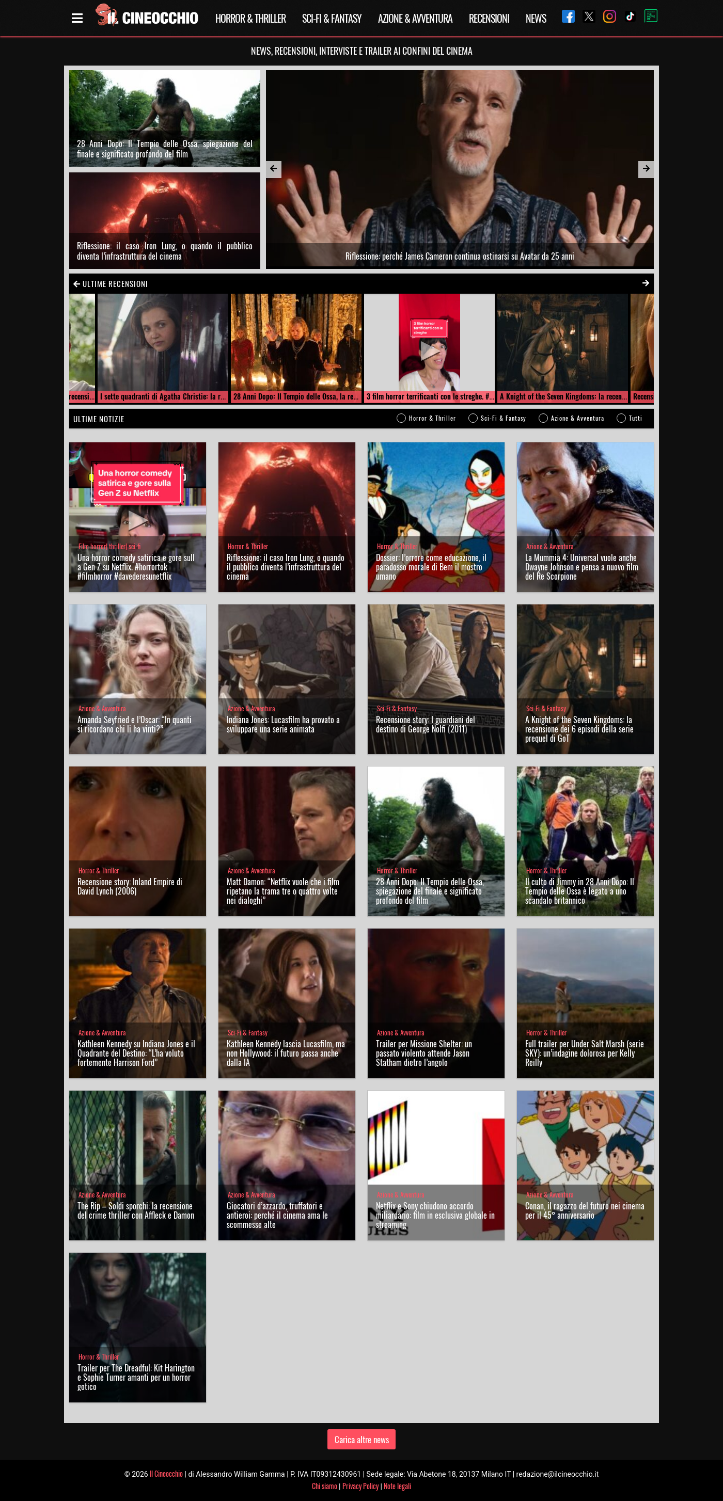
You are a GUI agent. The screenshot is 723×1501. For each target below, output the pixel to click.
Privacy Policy (360, 1485)
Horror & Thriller (250, 18)
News (536, 18)
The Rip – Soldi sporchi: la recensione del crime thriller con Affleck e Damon (135, 1210)
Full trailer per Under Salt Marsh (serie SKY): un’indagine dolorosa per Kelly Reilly (584, 1052)
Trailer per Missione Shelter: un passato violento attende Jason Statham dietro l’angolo (424, 1052)
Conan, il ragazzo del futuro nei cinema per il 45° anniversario (585, 1210)
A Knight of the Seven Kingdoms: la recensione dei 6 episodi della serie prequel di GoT (579, 728)
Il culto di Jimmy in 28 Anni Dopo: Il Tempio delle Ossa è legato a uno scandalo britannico (579, 890)
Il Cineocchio (166, 1473)
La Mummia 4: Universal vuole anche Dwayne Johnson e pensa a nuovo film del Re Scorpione (581, 566)
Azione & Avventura (415, 18)
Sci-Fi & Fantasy (332, 18)
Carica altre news (362, 1439)
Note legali (397, 1485)
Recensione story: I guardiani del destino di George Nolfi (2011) (425, 724)
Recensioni (489, 18)
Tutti (635, 417)
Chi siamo (324, 1485)
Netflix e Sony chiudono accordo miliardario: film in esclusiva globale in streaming (435, 1215)
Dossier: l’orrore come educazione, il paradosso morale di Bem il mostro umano (431, 566)
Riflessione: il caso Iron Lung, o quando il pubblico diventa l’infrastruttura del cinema (165, 250)
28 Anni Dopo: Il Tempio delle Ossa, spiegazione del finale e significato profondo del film (165, 148)
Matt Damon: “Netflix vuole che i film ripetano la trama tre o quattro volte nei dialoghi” (283, 890)
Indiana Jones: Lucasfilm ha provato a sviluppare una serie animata (283, 724)
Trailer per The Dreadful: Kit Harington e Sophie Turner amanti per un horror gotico (136, 1377)
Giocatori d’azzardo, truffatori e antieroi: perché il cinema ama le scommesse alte (277, 1215)
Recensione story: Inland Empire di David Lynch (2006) (129, 886)
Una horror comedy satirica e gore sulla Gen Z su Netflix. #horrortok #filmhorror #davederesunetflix (136, 566)
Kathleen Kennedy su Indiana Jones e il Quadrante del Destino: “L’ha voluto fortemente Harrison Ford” (136, 1052)
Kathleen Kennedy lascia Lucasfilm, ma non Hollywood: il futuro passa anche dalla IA (286, 1052)
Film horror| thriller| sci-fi (109, 546)
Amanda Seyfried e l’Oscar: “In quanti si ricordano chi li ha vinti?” (134, 724)
